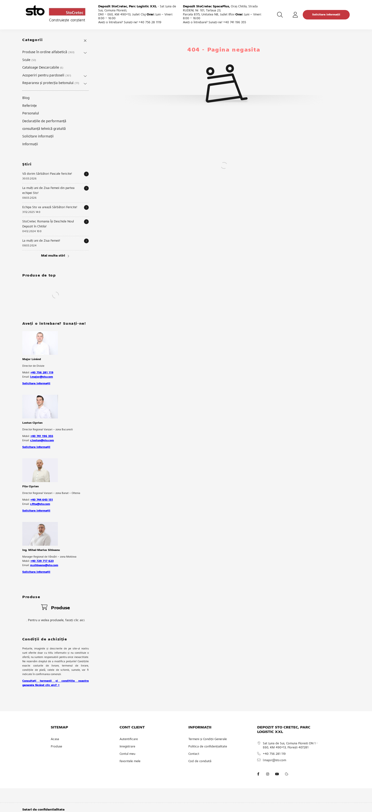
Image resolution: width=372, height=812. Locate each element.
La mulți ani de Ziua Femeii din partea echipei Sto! (48, 191)
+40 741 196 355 (234, 22)
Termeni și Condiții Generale (207, 739)
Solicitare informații (326, 14)
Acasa (55, 739)
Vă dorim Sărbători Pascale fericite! (47, 174)
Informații (30, 144)
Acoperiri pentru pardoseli (46, 75)
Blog (25, 98)
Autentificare (129, 739)
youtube (277, 774)
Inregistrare (127, 746)
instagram (267, 774)
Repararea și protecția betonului (50, 83)
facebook (258, 774)
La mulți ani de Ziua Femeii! (41, 241)
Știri (27, 164)
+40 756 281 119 (41, 372)
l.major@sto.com (41, 376)
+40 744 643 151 (41, 499)
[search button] (280, 14)
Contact (193, 754)
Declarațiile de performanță (44, 121)
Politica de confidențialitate (207, 746)
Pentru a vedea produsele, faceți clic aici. (56, 620)
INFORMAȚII (199, 727)
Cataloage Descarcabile (42, 68)
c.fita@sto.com (40, 504)
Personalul (30, 113)
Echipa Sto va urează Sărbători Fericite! (49, 207)
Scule (29, 60)
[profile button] (295, 14)
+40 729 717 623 (42, 561)
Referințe (29, 106)
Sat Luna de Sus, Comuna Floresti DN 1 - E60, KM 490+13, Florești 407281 (290, 745)
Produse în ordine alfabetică (48, 52)
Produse (56, 746)
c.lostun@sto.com (42, 440)
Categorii (32, 40)
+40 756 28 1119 (150, 22)
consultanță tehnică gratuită (44, 129)
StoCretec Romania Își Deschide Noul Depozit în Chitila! (48, 224)
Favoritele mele (130, 761)
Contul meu (127, 754)
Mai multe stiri (53, 256)
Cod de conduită (199, 761)
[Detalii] (86, 174)
